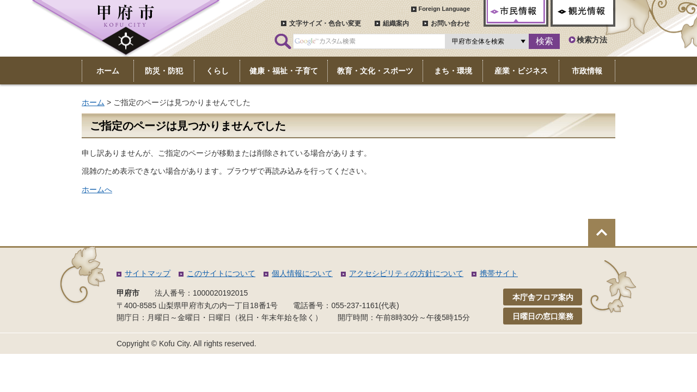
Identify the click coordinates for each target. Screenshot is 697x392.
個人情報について (302, 273)
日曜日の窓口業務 (542, 316)
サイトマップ (147, 273)
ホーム (93, 102)
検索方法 (592, 39)
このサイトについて (221, 273)
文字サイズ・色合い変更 (325, 23)
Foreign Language (444, 8)
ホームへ (97, 189)
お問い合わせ (450, 23)
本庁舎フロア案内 (542, 297)
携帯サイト (499, 273)
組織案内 (396, 23)
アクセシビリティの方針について (406, 273)
